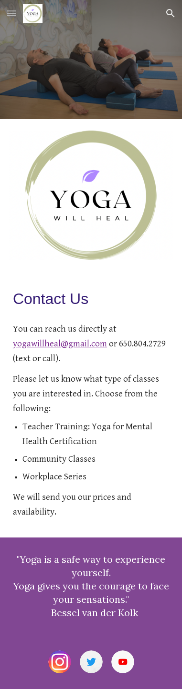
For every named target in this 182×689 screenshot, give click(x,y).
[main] (91, 298)
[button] (11, 13)
